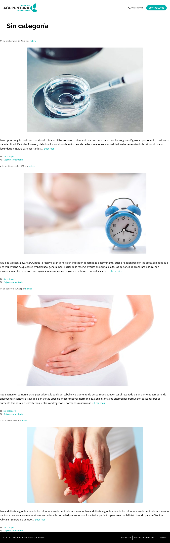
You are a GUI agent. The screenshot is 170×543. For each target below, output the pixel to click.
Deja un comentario (13, 159)
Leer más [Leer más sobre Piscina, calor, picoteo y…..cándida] (40, 519)
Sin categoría (9, 156)
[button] (47, 8)
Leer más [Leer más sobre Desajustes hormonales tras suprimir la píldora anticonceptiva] (99, 403)
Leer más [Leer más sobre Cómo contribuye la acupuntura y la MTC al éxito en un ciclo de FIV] (49, 148)
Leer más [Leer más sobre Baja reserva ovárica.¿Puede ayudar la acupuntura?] (116, 271)
